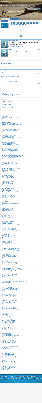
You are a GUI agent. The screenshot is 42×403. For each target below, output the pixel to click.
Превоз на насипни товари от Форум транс (10, 314)
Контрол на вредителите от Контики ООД (9, 237)
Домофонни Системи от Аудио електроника (10, 161)
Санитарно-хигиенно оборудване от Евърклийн (10, 332)
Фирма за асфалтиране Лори (7, 243)
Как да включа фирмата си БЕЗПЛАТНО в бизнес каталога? (12, 92)
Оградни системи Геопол (6, 298)
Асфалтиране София (5, 366)
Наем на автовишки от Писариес (8, 116)
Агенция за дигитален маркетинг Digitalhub (10, 184)
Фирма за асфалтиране (6, 181)
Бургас (21, 33)
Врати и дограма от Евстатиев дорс (8, 313)
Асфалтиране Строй (5, 179)
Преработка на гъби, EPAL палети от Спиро (9, 334)
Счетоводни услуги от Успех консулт (8, 336)
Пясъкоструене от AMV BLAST (7, 214)
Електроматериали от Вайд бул (7, 250)
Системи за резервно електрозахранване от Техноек (11, 221)
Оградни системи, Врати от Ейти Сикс (9, 138)
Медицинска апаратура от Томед (8, 233)
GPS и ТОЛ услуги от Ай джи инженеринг (9, 304)
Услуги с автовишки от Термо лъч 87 (8, 317)
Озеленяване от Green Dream (7, 310)
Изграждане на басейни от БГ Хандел (9, 283)
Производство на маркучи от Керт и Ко (9, 363)
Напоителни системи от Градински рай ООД (10, 343)
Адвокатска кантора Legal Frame (8, 337)
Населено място (22, 18)
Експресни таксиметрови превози (8, 218)
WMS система (4, 168)
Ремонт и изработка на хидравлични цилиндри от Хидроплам (13, 131)
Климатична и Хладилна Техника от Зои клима (10, 126)
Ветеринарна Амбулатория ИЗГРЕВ (8, 133)
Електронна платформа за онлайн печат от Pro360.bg (11, 288)
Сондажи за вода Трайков (6, 294)
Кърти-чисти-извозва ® (6, 356)
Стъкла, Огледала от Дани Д (7, 258)
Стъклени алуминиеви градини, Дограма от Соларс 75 (11, 160)
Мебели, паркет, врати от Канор (8, 207)
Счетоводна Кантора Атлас (7, 301)
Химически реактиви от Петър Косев (8, 321)
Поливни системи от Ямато (7, 324)
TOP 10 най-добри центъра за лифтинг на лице (8, 69)
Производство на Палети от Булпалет (9, 226)
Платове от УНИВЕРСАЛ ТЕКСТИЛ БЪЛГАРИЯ (10, 211)
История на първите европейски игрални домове (9, 79)
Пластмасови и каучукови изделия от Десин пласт (11, 265)
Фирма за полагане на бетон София (8, 178)
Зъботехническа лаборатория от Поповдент (10, 286)
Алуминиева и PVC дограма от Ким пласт (9, 305)
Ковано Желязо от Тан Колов (7, 238)
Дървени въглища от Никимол (7, 300)
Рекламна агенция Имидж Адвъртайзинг (9, 225)
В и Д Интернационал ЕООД (6, 102)
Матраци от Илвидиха (6, 112)
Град (17, 18)
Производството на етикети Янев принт (9, 155)
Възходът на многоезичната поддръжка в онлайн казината (10, 74)
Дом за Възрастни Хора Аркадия (8, 333)
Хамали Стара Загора (6, 360)
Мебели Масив (5, 311)
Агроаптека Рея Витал (6, 274)
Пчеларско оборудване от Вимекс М (8, 251)
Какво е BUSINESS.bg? (5, 90)
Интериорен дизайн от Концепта (8, 345)
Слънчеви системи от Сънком (7, 352)
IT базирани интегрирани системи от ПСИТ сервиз (11, 204)
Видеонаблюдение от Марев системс (9, 142)
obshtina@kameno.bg (19, 44)
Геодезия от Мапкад (5, 217)
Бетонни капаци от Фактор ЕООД (8, 272)
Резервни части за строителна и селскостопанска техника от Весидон (14, 171)
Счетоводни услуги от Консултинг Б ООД (9, 369)
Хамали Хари (4, 209)
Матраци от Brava (5, 273)
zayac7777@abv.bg (19, 53)
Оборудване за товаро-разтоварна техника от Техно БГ (12, 266)
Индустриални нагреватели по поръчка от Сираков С (11, 259)
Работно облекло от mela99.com (8, 319)
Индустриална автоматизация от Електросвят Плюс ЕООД (12, 146)
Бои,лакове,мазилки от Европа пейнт (8, 316)
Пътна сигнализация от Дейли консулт (9, 254)
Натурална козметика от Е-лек (7, 344)
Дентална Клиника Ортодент (7, 172)
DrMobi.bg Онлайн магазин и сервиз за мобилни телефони (12, 152)
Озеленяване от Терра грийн (7, 281)
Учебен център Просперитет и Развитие (9, 120)
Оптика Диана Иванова (6, 320)
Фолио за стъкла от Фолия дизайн (8, 351)
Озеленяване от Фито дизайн (7, 330)
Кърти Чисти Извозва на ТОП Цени (8, 358)
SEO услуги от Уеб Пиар (6, 213)
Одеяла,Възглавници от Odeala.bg (8, 139)
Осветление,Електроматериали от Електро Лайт (10, 143)
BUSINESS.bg (8, 373)
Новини (30, 5)
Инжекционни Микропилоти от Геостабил (9, 248)
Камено (21, 35)
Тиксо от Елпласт (5, 312)
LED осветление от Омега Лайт (7, 349)
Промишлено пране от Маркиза (8, 307)
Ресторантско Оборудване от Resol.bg (9, 253)
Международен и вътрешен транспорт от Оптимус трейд (12, 121)
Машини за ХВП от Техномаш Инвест (9, 135)
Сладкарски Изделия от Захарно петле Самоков (10, 260)
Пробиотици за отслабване (7, 212)
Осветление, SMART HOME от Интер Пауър (9, 230)
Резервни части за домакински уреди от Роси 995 (11, 147)
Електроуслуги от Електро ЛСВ (7, 224)
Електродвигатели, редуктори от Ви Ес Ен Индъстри (11, 134)
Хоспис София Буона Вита (6, 291)
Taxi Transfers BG (5, 198)
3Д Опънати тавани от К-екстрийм (8, 185)
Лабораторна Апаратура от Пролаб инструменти (10, 228)
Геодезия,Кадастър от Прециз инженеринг (9, 297)
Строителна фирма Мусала (7, 239)
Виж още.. (39, 76)
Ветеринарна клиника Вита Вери (8, 145)
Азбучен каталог (17, 5)
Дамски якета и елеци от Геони (7, 149)
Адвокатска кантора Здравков (7, 173)
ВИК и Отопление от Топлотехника (8, 339)
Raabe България (5, 186)
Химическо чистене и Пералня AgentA (9, 215)
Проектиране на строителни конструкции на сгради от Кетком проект (14, 278)
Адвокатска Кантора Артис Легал (8, 118)
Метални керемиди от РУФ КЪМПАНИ (8, 104)
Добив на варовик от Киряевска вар (8, 327)
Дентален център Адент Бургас (7, 241)
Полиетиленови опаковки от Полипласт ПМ (10, 329)
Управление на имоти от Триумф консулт (9, 340)
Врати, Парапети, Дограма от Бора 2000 (9, 119)
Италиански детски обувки (7, 136)
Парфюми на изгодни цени (7, 128)
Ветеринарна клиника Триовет (7, 331)
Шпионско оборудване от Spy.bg (8, 350)
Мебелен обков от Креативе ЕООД (8, 367)
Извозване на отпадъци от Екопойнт (8, 277)
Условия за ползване (23, 373)
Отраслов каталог (5, 5)
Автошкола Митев (5, 231)
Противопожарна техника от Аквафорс (9, 299)
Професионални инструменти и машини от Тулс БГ (11, 255)
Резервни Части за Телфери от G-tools (9, 293)
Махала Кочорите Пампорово (7, 205)
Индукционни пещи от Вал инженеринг (9, 175)
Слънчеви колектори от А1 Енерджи (8, 103)
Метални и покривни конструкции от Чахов (10, 263)
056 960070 (11, 44)
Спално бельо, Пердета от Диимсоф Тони (9, 353)
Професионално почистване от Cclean (9, 341)
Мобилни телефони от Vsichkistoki (8, 206)
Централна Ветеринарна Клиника (8, 162)
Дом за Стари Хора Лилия (6, 290)
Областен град (13, 18)
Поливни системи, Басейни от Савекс (9, 140)
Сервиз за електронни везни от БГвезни (9, 132)
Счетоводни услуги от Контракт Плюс (9, 257)
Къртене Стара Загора (6, 357)
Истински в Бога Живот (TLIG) (7, 99)
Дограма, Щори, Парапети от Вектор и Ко (9, 151)
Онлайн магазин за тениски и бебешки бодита (10, 245)
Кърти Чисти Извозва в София (7, 365)
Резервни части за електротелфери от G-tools (10, 202)
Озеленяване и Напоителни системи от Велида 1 (11, 244)
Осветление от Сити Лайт (6, 222)
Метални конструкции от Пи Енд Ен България (10, 267)
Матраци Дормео (5, 113)
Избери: (6, 18)
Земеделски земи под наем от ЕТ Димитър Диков (11, 165)
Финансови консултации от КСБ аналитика (9, 127)
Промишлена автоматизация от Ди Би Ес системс (11, 141)
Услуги (3, 91)
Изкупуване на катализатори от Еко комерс (10, 114)
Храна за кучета (5, 199)
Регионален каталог (12, 5)
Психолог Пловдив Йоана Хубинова (8, 125)
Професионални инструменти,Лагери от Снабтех (11, 200)
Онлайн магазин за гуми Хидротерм (8, 158)
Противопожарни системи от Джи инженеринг (10, 285)
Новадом (10, 47)
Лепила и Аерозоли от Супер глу (8, 194)
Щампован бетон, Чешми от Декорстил (9, 240)
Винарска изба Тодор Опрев (7, 166)
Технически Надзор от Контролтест (8, 148)
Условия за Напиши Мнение (32, 373)
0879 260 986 (11, 53)
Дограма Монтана (5, 195)
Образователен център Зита (7, 323)
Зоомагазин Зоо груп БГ (6, 346)
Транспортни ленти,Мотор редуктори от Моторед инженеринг (13, 280)
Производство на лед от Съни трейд (8, 193)
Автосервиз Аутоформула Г (7, 325)
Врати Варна (4, 197)
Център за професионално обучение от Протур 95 (11, 276)
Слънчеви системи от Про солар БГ (8, 154)
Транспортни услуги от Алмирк (7, 270)
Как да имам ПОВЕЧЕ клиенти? (7, 94)
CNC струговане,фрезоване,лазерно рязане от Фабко (11, 235)
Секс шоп (4, 129)
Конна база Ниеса (5, 308)
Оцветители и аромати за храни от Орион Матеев (11, 306)
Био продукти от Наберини (7, 208)
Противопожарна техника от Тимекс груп (9, 234)
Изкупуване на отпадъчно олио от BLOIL (9, 338)
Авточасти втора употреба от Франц (8, 167)
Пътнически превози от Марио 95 (8, 220)
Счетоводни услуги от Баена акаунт (8, 182)
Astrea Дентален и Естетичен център (8, 159)
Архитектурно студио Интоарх (7, 261)
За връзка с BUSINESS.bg (6, 89)
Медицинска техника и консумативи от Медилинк (11, 296)
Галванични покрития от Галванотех (8, 279)
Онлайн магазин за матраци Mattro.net (9, 111)
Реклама (27, 5)
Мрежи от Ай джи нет (6, 156)
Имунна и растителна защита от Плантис (9, 271)
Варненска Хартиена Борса (7, 187)
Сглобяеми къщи (5, 189)
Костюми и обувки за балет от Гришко (9, 303)
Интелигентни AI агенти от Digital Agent (9, 122)
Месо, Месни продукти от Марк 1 (8, 347)
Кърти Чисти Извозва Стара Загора (8, 364)
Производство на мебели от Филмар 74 (9, 318)
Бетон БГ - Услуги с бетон (6, 176)
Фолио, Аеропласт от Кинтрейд (7, 115)
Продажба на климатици (6, 169)
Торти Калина (4, 264)
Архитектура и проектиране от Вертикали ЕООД (10, 247)
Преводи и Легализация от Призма (8, 326)
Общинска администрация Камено (14, 38)
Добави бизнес (23, 5)
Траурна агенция (5, 219)
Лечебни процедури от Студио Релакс (9, 232)
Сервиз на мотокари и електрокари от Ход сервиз (11, 164)
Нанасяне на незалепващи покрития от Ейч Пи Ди (11, 227)
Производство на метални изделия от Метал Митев (11, 153)
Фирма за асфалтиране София (7, 180)
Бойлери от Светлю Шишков (7, 284)
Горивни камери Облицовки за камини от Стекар (11, 188)
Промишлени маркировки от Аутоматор (9, 292)
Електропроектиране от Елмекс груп (8, 287)
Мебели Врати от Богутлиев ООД (8, 192)
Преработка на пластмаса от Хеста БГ (9, 252)
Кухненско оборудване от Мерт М (8, 174)
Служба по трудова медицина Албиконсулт (10, 268)
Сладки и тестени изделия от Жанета (9, 362)
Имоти (3, 191)
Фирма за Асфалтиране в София (8, 354)
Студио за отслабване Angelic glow (8, 246)
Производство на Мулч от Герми (8, 123)
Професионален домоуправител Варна (9, 201)
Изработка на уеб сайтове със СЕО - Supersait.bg (10, 359)
